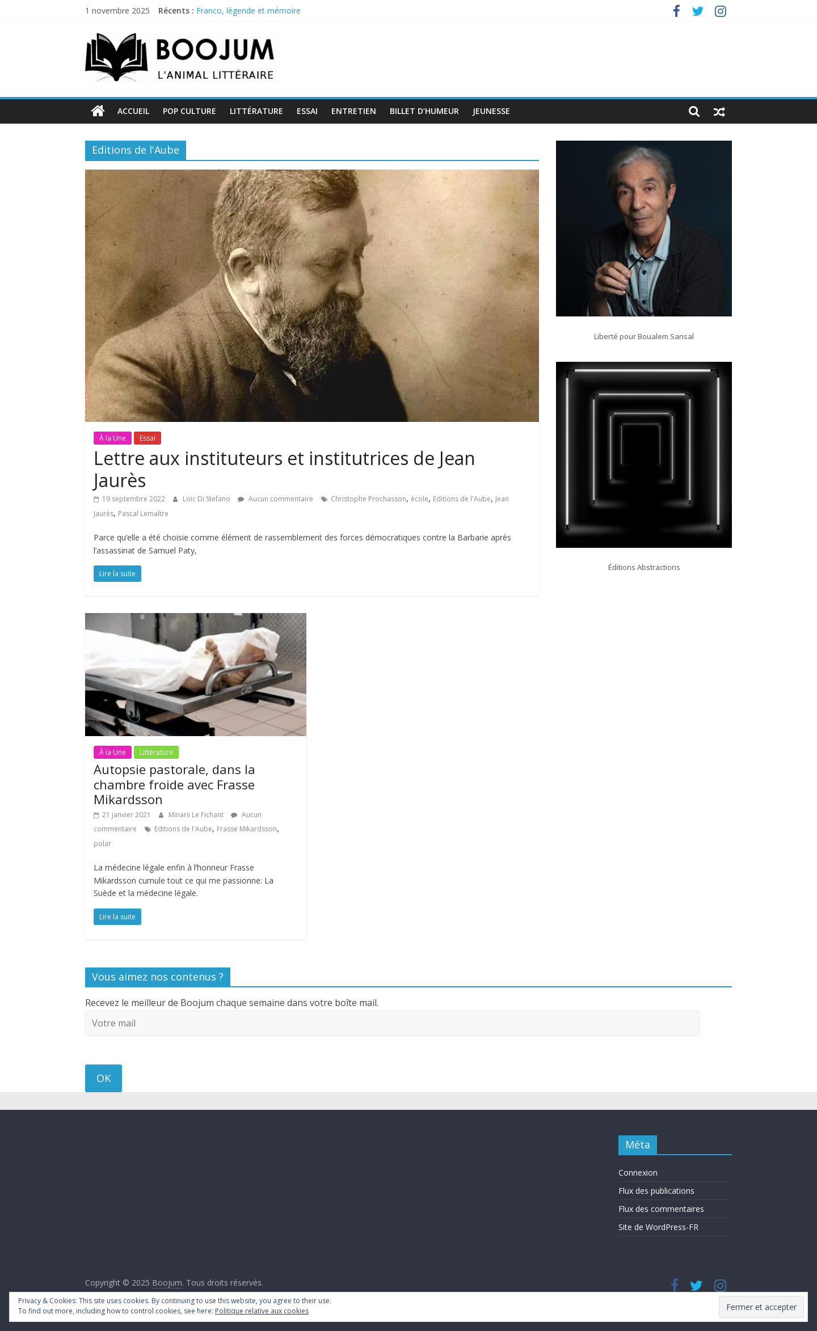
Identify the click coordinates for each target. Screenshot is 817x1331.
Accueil (133, 110)
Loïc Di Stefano (207, 499)
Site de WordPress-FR (658, 1227)
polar (102, 843)
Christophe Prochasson (368, 499)
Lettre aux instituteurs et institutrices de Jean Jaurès (284, 469)
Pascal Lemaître (143, 513)
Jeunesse (491, 110)
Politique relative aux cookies (262, 1311)
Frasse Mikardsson (247, 829)
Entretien (353, 110)
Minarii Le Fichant (197, 814)
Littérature (256, 110)
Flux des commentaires (661, 1208)
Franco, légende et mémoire (248, 10)
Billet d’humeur (424, 110)
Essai (307, 110)
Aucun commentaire (275, 499)
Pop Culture (189, 110)
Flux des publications (656, 1190)
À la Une (112, 437)
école (419, 499)
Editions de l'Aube (462, 499)
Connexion (638, 1172)
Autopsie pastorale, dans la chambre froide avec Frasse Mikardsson (174, 784)
